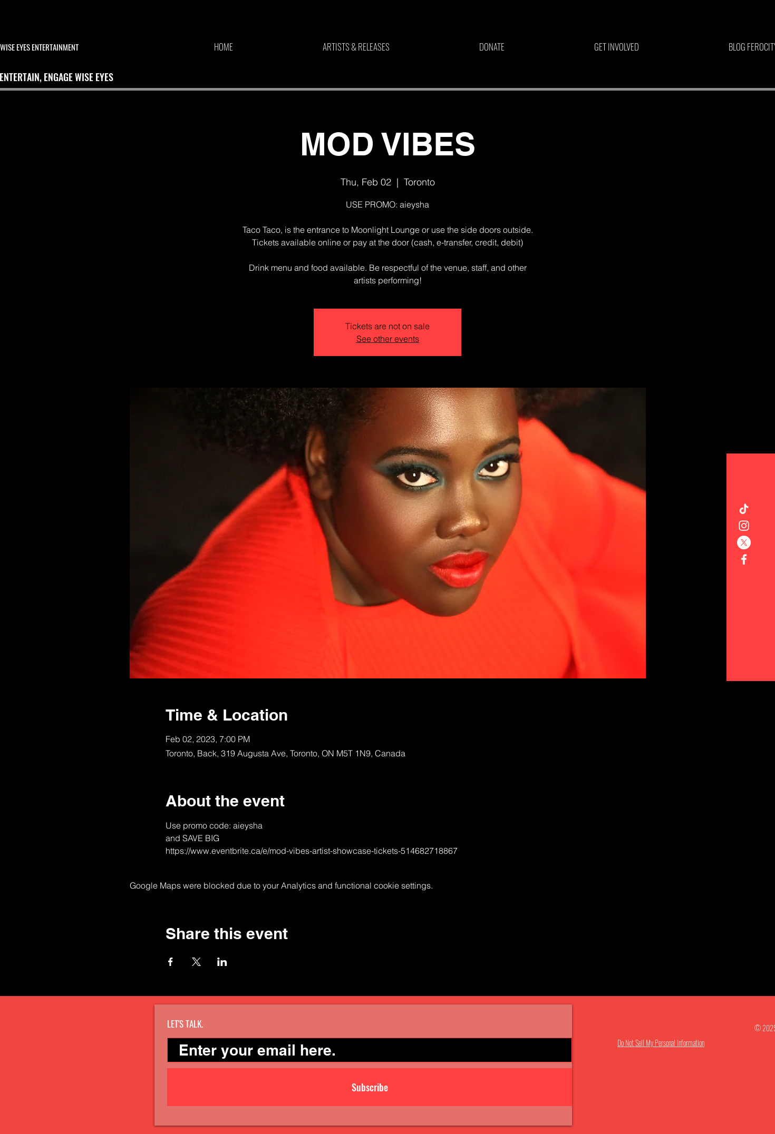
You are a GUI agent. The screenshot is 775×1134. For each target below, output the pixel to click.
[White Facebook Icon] (744, 559)
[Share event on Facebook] (171, 962)
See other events (387, 338)
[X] (744, 542)
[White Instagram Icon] (744, 526)
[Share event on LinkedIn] (222, 962)
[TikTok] (744, 509)
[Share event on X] (196, 962)
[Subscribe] (369, 1087)
